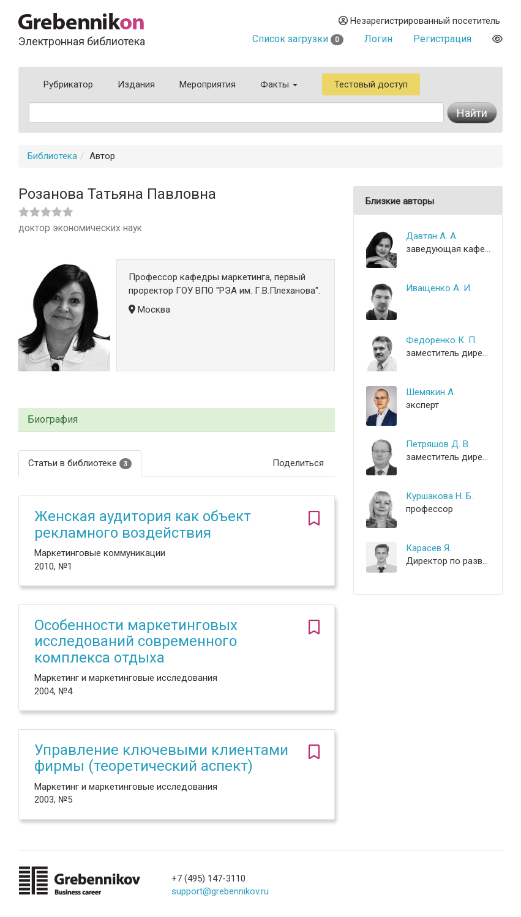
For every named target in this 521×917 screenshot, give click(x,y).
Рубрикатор (68, 84)
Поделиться (298, 463)
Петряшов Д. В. (438, 444)
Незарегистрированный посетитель (419, 20)
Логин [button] (378, 39)
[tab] (176, 420)
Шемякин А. (430, 392)
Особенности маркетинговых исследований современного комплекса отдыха (136, 641)
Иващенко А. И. (439, 288)
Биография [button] (53, 419)
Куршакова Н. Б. (439, 496)
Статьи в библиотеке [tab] (80, 463)
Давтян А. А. (432, 236)
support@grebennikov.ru (220, 891)
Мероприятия (207, 84)
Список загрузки (297, 39)
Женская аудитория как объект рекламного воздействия (142, 524)
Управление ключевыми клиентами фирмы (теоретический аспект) (161, 757)
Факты (279, 84)
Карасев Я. (428, 548)
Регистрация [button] (442, 39)
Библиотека (52, 155)
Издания (136, 84)
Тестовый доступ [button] (371, 84)
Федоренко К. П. (441, 340)
